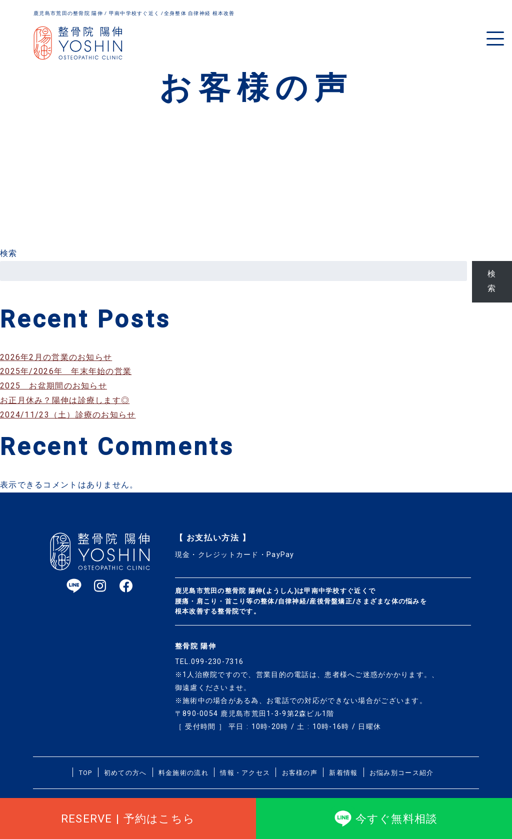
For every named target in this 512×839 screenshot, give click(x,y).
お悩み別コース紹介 (402, 772)
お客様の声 (300, 772)
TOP (85, 772)
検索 (9, 253)
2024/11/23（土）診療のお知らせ (68, 415)
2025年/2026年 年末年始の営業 (66, 371)
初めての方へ (125, 772)
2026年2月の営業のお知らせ (56, 357)
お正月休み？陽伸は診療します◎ (65, 400)
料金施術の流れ (183, 772)
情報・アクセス (245, 772)
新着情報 (343, 772)
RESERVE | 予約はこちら (128, 818)
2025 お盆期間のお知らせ (53, 385)
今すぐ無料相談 (384, 818)
